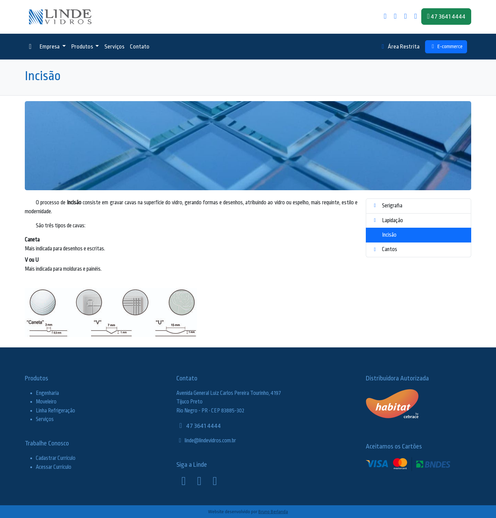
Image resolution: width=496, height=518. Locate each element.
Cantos (384, 249)
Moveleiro (46, 402)
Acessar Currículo (53, 467)
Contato (139, 46)
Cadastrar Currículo (55, 458)
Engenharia (47, 393)
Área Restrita (399, 46)
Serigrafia (387, 206)
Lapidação (387, 220)
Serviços (114, 46)
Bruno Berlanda (273, 511)
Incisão (384, 235)
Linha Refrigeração (55, 411)
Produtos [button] (82, 46)
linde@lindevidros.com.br (206, 441)
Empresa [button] (50, 46)
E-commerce (446, 47)
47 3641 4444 (198, 426)
